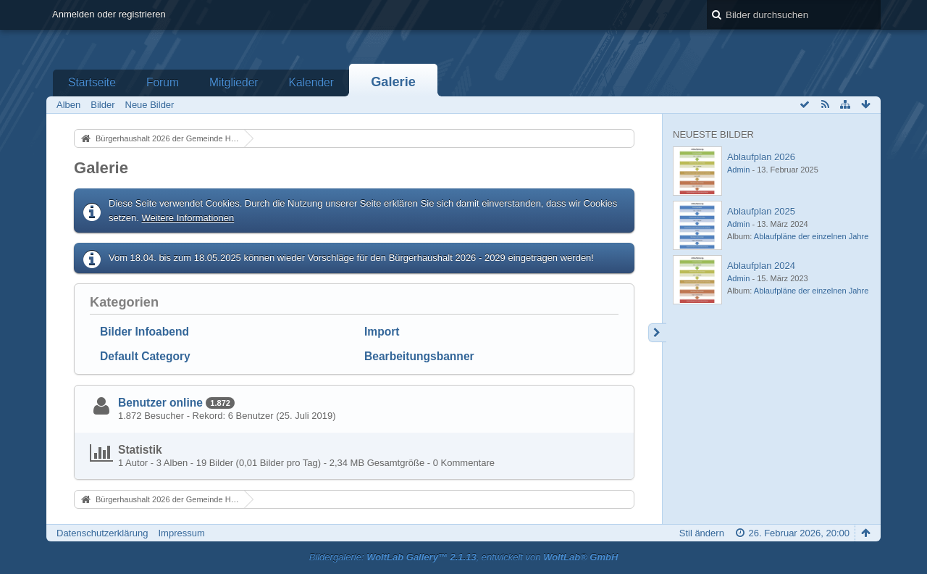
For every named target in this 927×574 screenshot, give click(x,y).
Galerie (393, 82)
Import (382, 331)
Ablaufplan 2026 (761, 156)
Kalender (311, 82)
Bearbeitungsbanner (419, 356)
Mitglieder (234, 82)
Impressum (181, 533)
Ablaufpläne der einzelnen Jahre (811, 236)
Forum (162, 82)
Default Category (145, 356)
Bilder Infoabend (144, 331)
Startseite (92, 82)
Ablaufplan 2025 (761, 211)
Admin (738, 169)
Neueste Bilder (713, 134)
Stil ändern (701, 533)
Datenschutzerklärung (102, 533)
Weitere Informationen (188, 217)
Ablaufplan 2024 (761, 265)
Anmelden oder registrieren (109, 14)
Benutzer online (160, 402)
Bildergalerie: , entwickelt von (463, 557)
